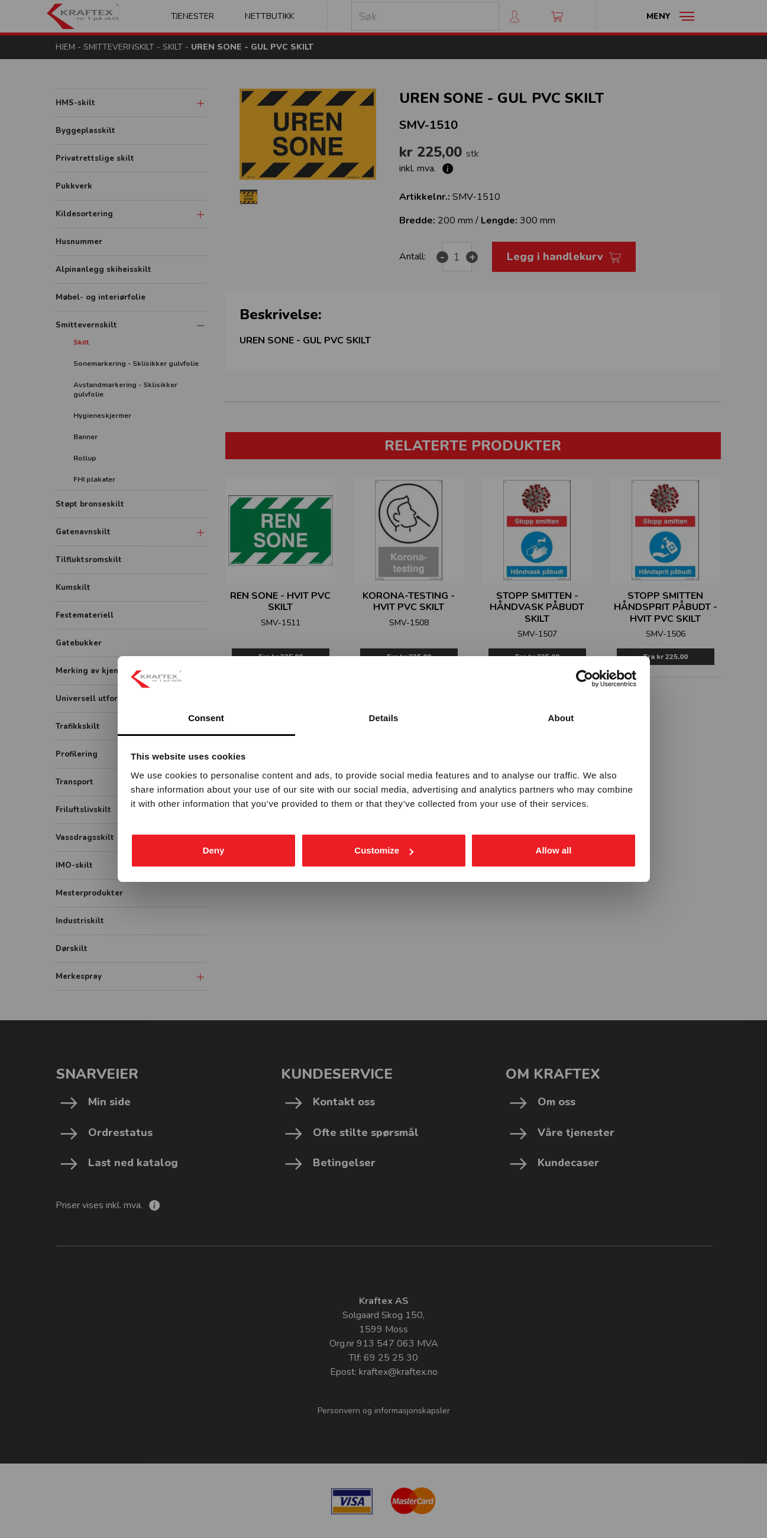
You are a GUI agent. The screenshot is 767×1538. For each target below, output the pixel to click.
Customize (383, 850)
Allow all (554, 850)
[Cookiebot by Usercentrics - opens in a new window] (584, 678)
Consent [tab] (206, 718)
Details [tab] (384, 718)
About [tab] (561, 718)
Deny (214, 850)
